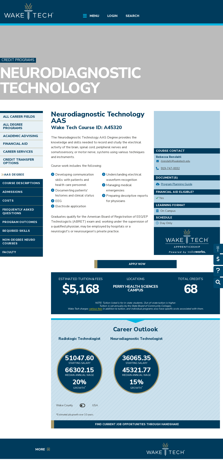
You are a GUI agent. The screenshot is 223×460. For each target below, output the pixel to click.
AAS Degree (14, 175)
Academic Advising (20, 136)
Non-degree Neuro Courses (18, 241)
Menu (94, 16)
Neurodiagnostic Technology (70, 80)
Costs (8, 201)
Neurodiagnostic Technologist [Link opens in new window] (178, 338)
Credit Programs (18, 60)
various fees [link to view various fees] (95, 308)
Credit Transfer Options (18, 161)
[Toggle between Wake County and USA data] (82, 405)
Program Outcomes (19, 222)
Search (132, 16)
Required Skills (16, 231)
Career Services (18, 151)
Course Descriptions (21, 183)
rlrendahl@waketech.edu (175, 161)
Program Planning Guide (176, 184)
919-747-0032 (170, 168)
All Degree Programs (13, 126)
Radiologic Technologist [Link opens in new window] (92, 338)
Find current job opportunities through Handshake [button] (137, 424)
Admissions (12, 192)
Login (112, 16)
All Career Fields (19, 116)
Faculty (9, 252)
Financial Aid (15, 144)
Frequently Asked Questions (18, 211)
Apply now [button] (137, 264)
